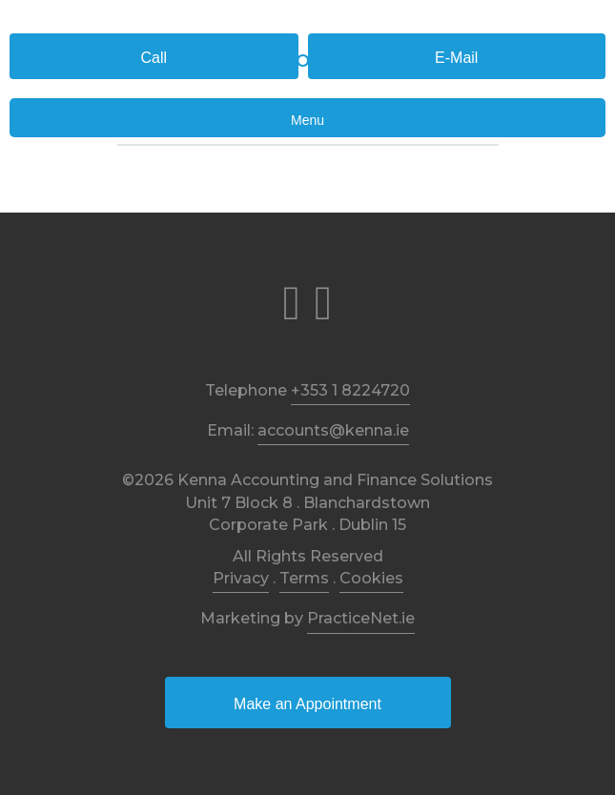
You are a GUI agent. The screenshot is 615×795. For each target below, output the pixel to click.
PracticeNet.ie (361, 618)
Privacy (241, 578)
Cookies (371, 578)
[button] (154, 56)
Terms (304, 578)
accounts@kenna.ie (333, 430)
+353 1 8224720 (350, 390)
